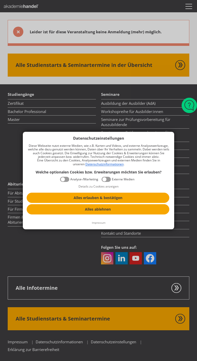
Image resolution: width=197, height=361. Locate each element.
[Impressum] (98, 222)
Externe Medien (123, 179)
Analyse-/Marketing (84, 179)
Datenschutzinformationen (104, 164)
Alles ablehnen (98, 209)
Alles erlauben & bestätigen (98, 197)
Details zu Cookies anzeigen (98, 186)
